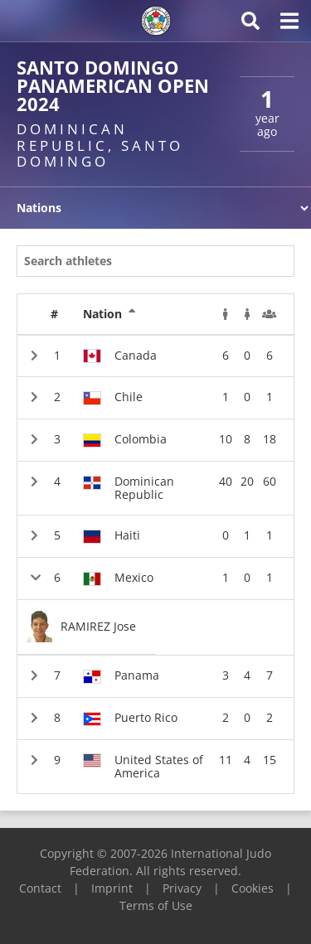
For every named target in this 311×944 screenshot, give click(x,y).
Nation (109, 314)
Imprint (112, 888)
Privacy (182, 888)
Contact (40, 888)
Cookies (252, 888)
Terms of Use (155, 905)
